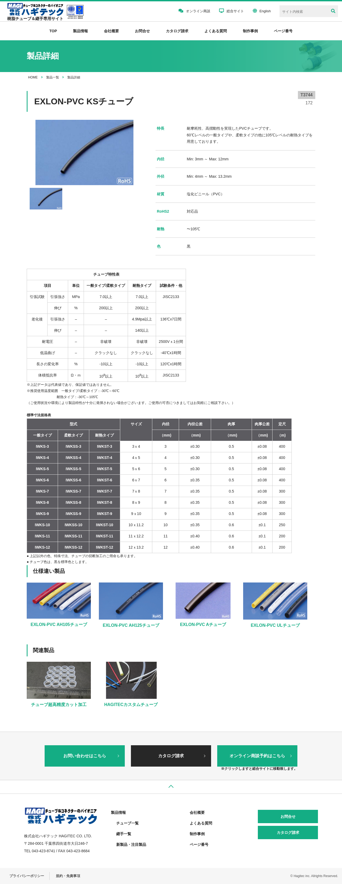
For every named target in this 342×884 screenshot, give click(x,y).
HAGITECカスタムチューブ (131, 704)
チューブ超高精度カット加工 (59, 704)
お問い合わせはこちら (84, 756)
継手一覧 (123, 834)
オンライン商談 (194, 11)
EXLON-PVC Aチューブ (203, 624)
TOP (53, 31)
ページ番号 (199, 844)
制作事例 (250, 31)
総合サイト (231, 11)
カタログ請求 (177, 31)
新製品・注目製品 (131, 844)
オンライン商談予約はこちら (257, 756)
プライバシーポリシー (26, 876)
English (262, 11)
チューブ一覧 (127, 823)
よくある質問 (215, 31)
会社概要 (111, 31)
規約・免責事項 (68, 876)
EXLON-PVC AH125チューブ (131, 625)
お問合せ (142, 31)
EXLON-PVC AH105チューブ (59, 624)
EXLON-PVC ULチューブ (275, 625)
